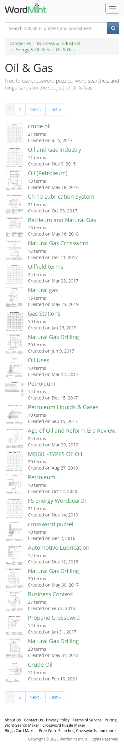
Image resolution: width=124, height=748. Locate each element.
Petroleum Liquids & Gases (63, 407)
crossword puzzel (50, 524)
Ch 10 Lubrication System (61, 196)
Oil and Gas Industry (54, 149)
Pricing (110, 720)
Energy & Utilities (32, 50)
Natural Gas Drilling (53, 337)
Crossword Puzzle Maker (63, 725)
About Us (13, 720)
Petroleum (41, 383)
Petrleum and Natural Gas (62, 220)
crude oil (39, 126)
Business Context (50, 594)
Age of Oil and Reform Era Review (72, 430)
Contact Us (33, 720)
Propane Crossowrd (54, 617)
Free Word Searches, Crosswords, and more (77, 730)
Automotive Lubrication (59, 547)
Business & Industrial (58, 43)
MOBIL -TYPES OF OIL (56, 454)
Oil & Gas (65, 50)
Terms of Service (87, 720)
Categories (20, 43)
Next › (35, 109)
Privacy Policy (58, 720)
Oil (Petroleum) (47, 173)
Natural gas (43, 290)
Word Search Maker (22, 725)
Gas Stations (44, 313)
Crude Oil (40, 664)
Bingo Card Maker (20, 730)
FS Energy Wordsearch (57, 500)
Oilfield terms (45, 266)
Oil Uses (38, 360)
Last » (55, 109)
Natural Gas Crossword (58, 243)
